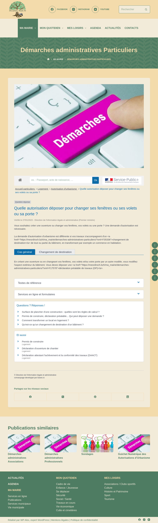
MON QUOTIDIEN (52, 28)
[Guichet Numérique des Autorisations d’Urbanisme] (134, 443)
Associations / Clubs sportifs (120, 484)
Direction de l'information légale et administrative (36, 375)
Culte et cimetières (66, 510)
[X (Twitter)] (63, 397)
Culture (108, 487)
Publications (14, 500)
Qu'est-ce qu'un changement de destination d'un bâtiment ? (53, 324)
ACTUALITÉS (113, 28)
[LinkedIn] (127, 397)
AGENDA (95, 28)
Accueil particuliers (25, 188)
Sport (107, 495)
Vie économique (65, 506)
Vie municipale (16, 507)
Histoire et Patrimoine (116, 491)
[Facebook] (58, 9)
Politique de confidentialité (84, 520)
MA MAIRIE (28, 28)
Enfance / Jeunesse (67, 487)
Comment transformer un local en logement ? (45, 320)
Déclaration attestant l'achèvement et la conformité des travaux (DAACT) (59, 355)
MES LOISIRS (77, 28)
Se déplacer (62, 491)
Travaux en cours (65, 502)
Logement (43, 188)
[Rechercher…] (130, 9)
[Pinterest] (95, 397)
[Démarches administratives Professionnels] (61, 443)
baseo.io (40, 378)
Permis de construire (33, 341)
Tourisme (109, 499)
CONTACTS (131, 28)
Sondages (87, 454)
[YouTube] (100, 9)
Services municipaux (19, 503)
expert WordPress (39, 520)
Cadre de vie (63, 484)
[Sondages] (97, 443)
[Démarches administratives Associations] (24, 443)
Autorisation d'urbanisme (64, 188)
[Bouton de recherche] (146, 9)
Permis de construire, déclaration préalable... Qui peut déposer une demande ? (63, 316)
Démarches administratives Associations (17, 458)
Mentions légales (60, 520)
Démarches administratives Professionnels (54, 458)
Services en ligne (17, 496)
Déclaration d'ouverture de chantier (40, 348)
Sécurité (60, 495)
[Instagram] (79, 9)
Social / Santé (64, 499)
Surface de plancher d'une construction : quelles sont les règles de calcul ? (61, 312)
